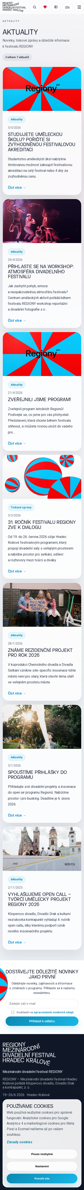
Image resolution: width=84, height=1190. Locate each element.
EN (67, 7)
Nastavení (42, 1166)
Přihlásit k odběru (42, 1021)
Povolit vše (42, 1178)
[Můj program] (45, 7)
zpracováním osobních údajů (54, 1012)
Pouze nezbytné (42, 1154)
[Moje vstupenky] (55, 7)
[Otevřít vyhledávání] (34, 7)
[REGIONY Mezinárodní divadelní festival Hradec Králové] (14, 7)
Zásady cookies (19, 1142)
